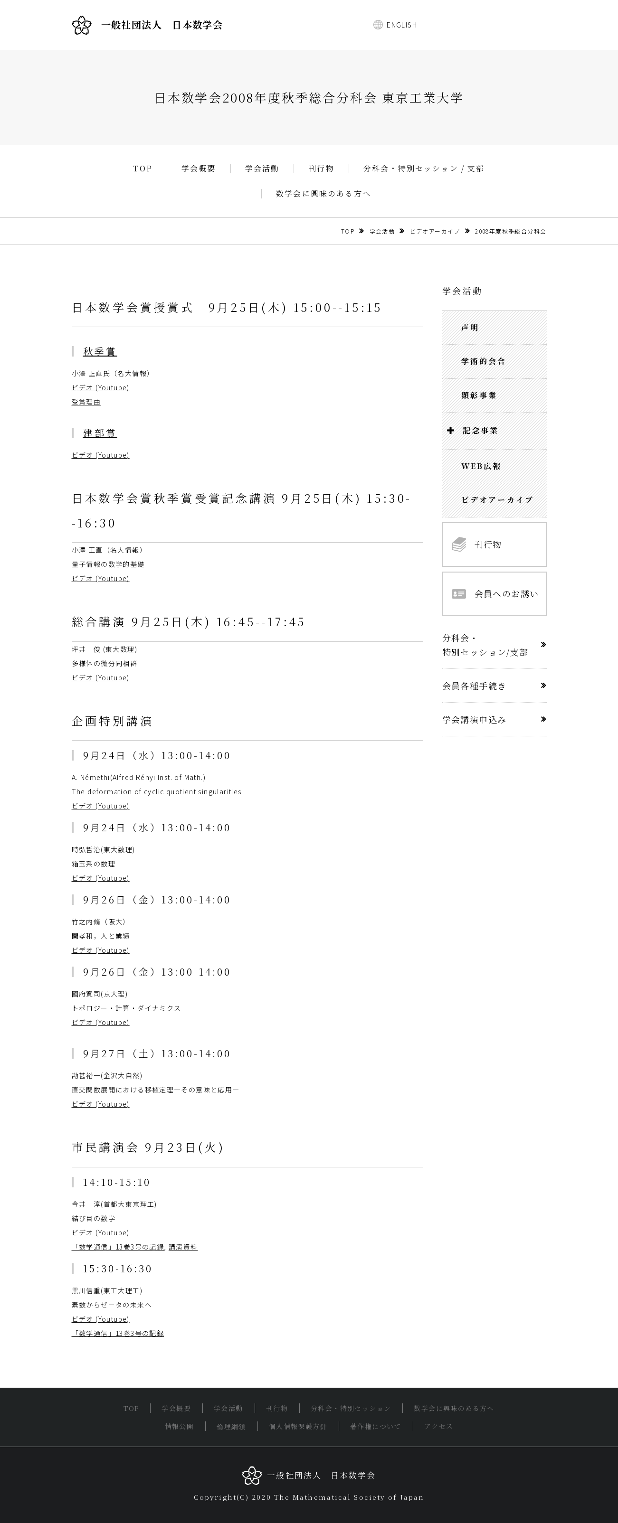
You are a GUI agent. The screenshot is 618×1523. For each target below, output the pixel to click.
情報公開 (179, 1426)
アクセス (439, 1426)
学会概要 (198, 168)
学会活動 (262, 168)
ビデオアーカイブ (435, 231)
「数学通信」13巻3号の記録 (118, 1246)
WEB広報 (481, 466)
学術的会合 (484, 361)
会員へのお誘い (495, 593)
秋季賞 (100, 351)
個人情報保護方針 (298, 1426)
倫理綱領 (231, 1426)
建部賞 (100, 433)
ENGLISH (402, 24)
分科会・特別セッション (351, 1408)
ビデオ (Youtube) (101, 387)
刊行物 (321, 168)
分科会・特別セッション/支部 (485, 644)
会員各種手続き (474, 685)
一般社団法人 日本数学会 (147, 25)
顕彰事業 (479, 395)
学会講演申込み (474, 719)
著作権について (375, 1426)
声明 (470, 327)
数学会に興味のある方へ (323, 193)
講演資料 (183, 1246)
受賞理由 (86, 401)
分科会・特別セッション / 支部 (424, 168)
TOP (142, 168)
